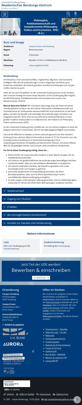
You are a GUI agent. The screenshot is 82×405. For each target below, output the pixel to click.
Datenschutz (60, 394)
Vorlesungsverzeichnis (55, 338)
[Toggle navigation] (5, 14)
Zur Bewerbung (39, 278)
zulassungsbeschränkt (39, 65)
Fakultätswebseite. (12, 248)
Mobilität (61, 354)
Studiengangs (64, 246)
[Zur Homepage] (41, 2)
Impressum (43, 394)
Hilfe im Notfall (25, 394)
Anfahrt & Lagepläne (14, 324)
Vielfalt (46, 310)
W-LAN (63, 332)
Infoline (8, 394)
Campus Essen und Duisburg (41, 46)
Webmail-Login (52, 332)
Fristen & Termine (53, 348)
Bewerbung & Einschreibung (58, 345)
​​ (13, 333)
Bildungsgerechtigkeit (52, 316)
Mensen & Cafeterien (55, 357)
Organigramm (52, 329)
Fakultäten (47, 305)
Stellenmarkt (51, 351)
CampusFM (50, 361)
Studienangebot (53, 342)
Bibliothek (50, 335)
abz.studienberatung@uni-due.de (60, 399)
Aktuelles (64, 329)
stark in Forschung (51, 308)
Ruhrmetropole (53, 302)
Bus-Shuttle (51, 354)
